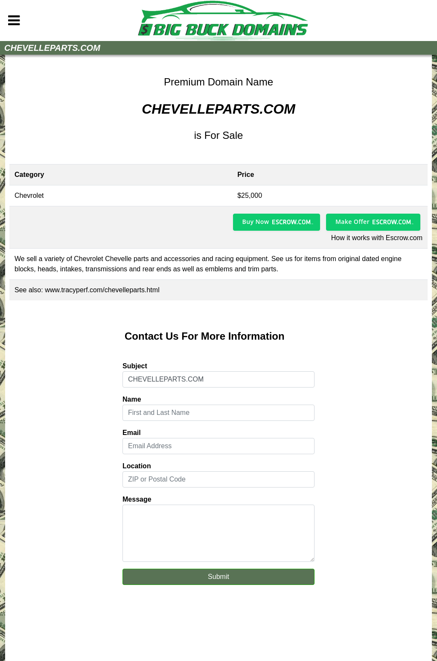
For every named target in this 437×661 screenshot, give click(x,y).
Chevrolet (29, 195)
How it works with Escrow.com (376, 237)
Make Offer (352, 221)
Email (131, 432)
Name (131, 399)
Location (136, 466)
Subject (134, 366)
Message (136, 499)
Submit (218, 576)
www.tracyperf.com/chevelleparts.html (102, 290)
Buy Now (255, 221)
